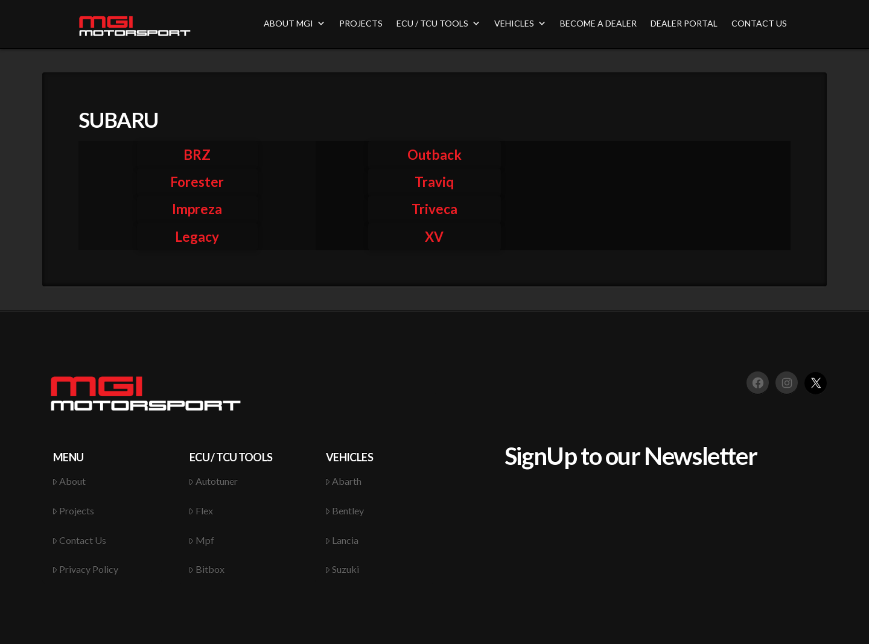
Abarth (343, 481)
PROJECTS (361, 23)
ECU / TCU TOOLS (438, 23)
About (69, 481)
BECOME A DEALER (598, 23)
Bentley (344, 510)
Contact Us (79, 540)
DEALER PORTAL (684, 23)
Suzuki (342, 569)
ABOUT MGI (294, 23)
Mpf (201, 540)
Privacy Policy (85, 569)
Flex (201, 510)
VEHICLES (520, 23)
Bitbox (206, 569)
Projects (73, 510)
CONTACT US (759, 23)
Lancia (342, 540)
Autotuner (213, 481)
